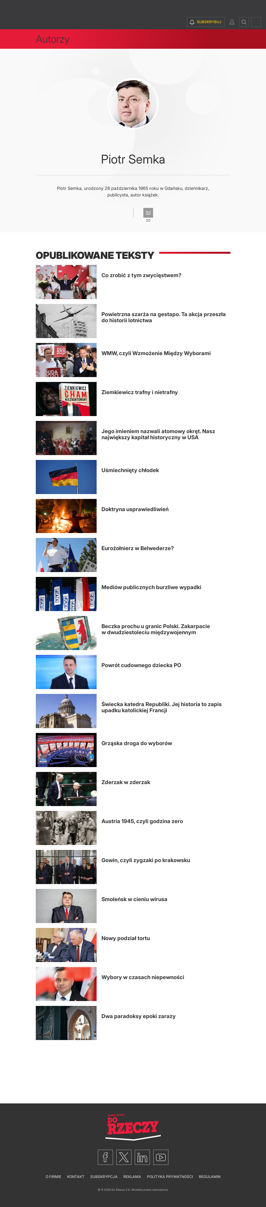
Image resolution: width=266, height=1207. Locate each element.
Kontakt (75, 1176)
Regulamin (209, 1176)
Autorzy (53, 39)
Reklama (132, 1176)
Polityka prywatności (170, 1176)
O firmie (53, 1176)
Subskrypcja (104, 1176)
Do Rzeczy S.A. (121, 1189)
